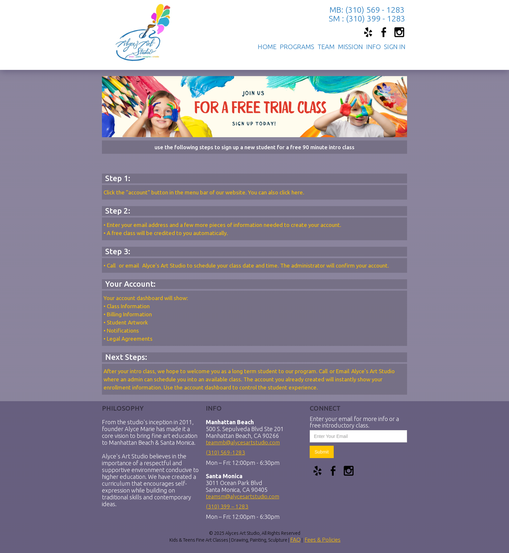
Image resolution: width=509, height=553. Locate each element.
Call (112, 265)
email (132, 265)
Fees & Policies (322, 539)
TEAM (326, 46)
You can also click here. (276, 192)
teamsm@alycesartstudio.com (242, 495)
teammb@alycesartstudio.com (243, 441)
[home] (138, 26)
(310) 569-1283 (225, 452)
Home (267, 46)
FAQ (295, 539)
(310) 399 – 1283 (227, 506)
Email (342, 371)
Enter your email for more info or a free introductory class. (354, 421)
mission (350, 46)
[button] (297, 46)
